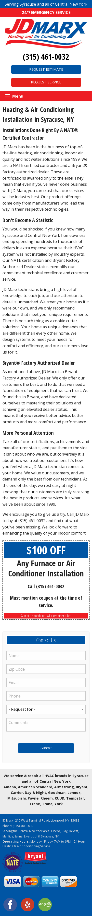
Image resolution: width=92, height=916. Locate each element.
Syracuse (47, 836)
